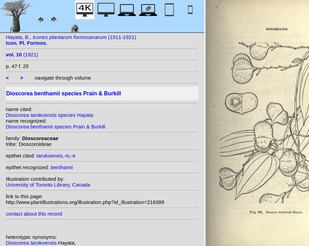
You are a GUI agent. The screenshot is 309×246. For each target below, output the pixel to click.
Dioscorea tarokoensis (32, 243)
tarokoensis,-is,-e (55, 156)
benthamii (62, 167)
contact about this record (34, 214)
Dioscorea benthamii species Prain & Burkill (55, 126)
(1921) (22, 54)
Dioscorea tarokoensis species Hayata (49, 115)
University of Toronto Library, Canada (48, 185)
